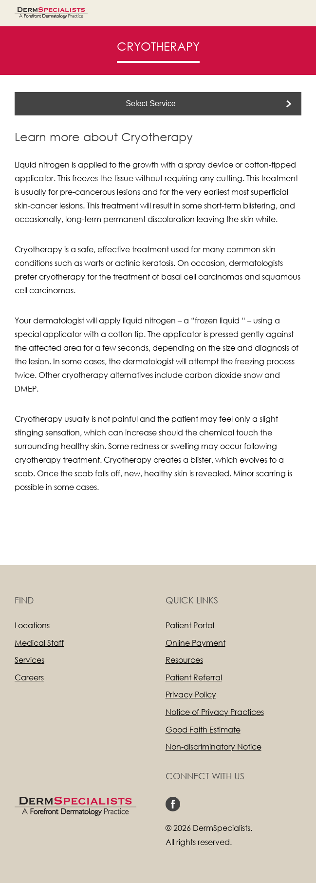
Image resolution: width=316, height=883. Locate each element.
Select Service (150, 103)
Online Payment (195, 643)
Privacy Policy (191, 694)
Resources (184, 660)
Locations (32, 625)
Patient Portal (190, 625)
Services (29, 660)
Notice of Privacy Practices (215, 712)
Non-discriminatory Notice (213, 746)
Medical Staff (39, 643)
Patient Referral (194, 677)
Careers (29, 677)
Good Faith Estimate (203, 729)
